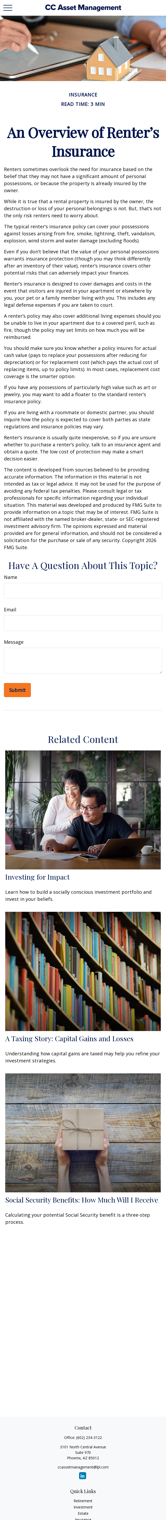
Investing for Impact (37, 876)
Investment (83, 1507)
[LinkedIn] (82, 1475)
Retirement (83, 1500)
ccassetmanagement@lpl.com (83, 1467)
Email (10, 609)
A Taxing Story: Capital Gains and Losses (69, 1038)
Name (10, 577)
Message (14, 642)
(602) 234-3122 (89, 1437)
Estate (83, 1513)
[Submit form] (17, 690)
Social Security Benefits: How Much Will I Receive (81, 1199)
